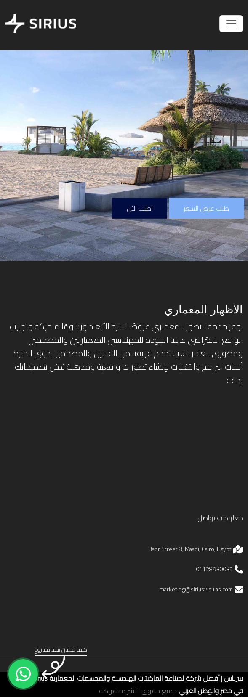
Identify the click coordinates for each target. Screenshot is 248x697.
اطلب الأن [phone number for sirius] (139, 208)
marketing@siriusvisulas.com (196, 589)
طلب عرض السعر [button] (206, 208)
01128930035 (214, 569)
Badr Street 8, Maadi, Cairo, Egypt (190, 549)
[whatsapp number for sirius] (23, 674)
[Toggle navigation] (231, 23)
